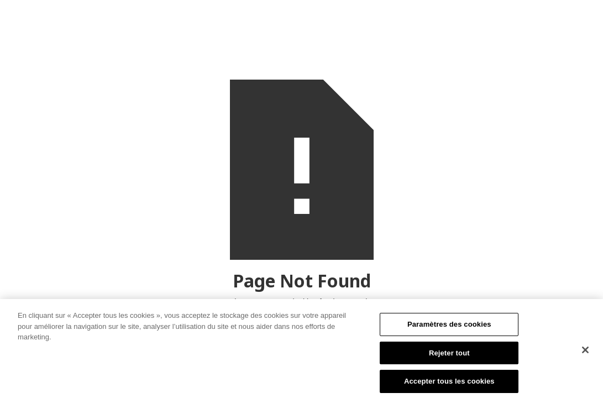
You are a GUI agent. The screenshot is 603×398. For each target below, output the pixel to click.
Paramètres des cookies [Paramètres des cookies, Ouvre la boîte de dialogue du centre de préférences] (449, 327)
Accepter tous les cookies (449, 384)
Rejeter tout (449, 355)
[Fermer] (585, 353)
